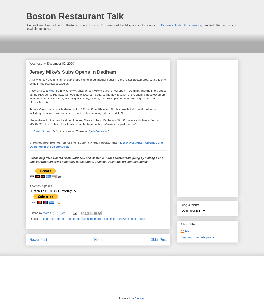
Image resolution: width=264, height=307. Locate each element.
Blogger (139, 298)
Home (98, 239)
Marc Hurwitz (43, 131)
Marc (188, 231)
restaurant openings (102, 218)
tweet (51, 90)
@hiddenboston (98, 131)
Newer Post (38, 239)
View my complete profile (198, 237)
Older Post (159, 239)
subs (142, 218)
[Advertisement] (106, 42)
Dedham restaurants (52, 218)
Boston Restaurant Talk (75, 16)
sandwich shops (127, 218)
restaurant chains (78, 218)
